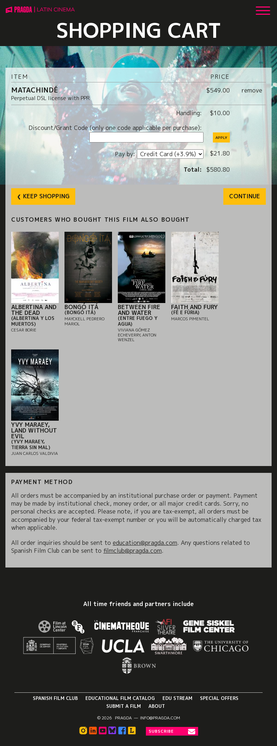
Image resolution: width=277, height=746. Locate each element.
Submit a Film (123, 706)
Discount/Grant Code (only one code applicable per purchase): (116, 128)
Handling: (190, 113)
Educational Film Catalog (120, 698)
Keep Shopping (46, 196)
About (156, 706)
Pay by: (126, 154)
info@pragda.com (160, 718)
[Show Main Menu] (263, 8)
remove (252, 90)
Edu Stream (177, 698)
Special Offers (219, 698)
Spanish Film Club (55, 698)
